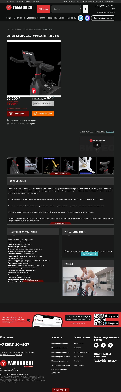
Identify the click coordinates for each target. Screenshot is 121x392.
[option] (88, 281)
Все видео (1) (110, 131)
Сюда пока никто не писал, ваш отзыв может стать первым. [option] (88, 252)
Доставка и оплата (36, 18)
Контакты (71, 18)
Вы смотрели (60, 390)
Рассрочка (52, 18)
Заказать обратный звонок (106, 12)
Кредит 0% (78, 356)
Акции (9, 18)
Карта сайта (79, 365)
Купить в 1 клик (43, 113)
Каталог (77, 348)
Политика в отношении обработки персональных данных (17, 353)
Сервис (62, 18)
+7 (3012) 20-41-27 (14, 344)
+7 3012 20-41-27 (104, 8)
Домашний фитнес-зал (103, 18)
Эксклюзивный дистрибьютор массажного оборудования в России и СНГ (89, 1)
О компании (19, 18)
